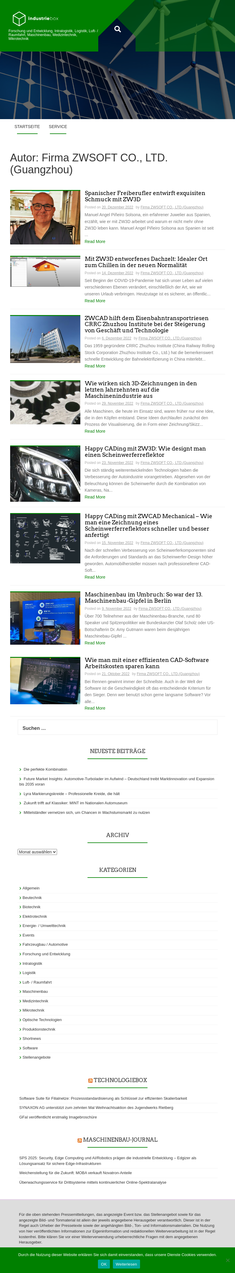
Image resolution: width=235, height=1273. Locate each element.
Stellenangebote (37, 1057)
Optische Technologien (42, 1020)
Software (30, 1048)
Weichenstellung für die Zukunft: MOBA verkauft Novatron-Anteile (75, 1173)
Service (58, 126)
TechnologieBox (120, 1080)
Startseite (27, 126)
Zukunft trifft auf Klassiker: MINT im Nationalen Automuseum (76, 803)
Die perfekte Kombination (45, 769)
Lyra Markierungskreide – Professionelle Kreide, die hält (72, 793)
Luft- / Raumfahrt (37, 982)
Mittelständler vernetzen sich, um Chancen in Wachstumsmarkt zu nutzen (87, 812)
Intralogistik (32, 963)
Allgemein (31, 888)
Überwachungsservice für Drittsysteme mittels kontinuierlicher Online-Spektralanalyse (93, 1182)
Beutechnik (32, 897)
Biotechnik (32, 907)
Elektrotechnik (35, 916)
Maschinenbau (35, 991)
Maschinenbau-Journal (120, 1140)
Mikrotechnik (33, 1010)
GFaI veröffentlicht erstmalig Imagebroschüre (58, 1117)
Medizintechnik (35, 1001)
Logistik (29, 972)
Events (29, 935)
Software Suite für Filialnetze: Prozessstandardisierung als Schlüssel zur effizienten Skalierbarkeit (103, 1098)
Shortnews (32, 1038)
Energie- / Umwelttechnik (44, 925)
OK (104, 1264)
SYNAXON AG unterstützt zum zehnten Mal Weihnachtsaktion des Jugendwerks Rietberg (96, 1107)
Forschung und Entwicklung (46, 954)
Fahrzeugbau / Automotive (45, 944)
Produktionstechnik (39, 1029)
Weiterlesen (126, 1264)
